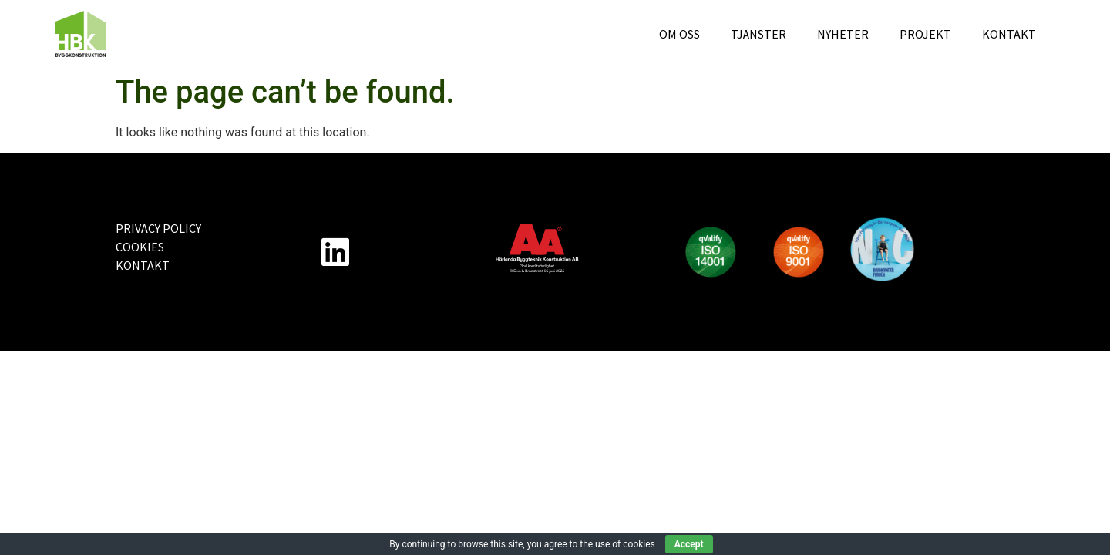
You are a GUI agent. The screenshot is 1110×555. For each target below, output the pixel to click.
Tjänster (758, 34)
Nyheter (843, 34)
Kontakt (1009, 34)
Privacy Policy (158, 228)
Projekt (925, 34)
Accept (689, 544)
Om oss (679, 34)
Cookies (140, 246)
